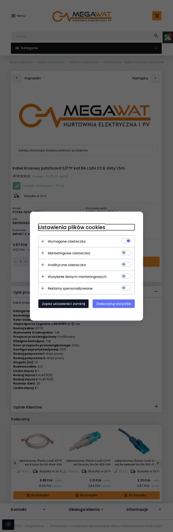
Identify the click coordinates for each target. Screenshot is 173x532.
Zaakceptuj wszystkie (113, 303)
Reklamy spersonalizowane (70, 288)
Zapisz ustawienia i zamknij (63, 303)
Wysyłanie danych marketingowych (77, 276)
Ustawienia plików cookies (71, 227)
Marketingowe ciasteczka (69, 253)
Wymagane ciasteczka (66, 241)
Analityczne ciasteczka (67, 264)
